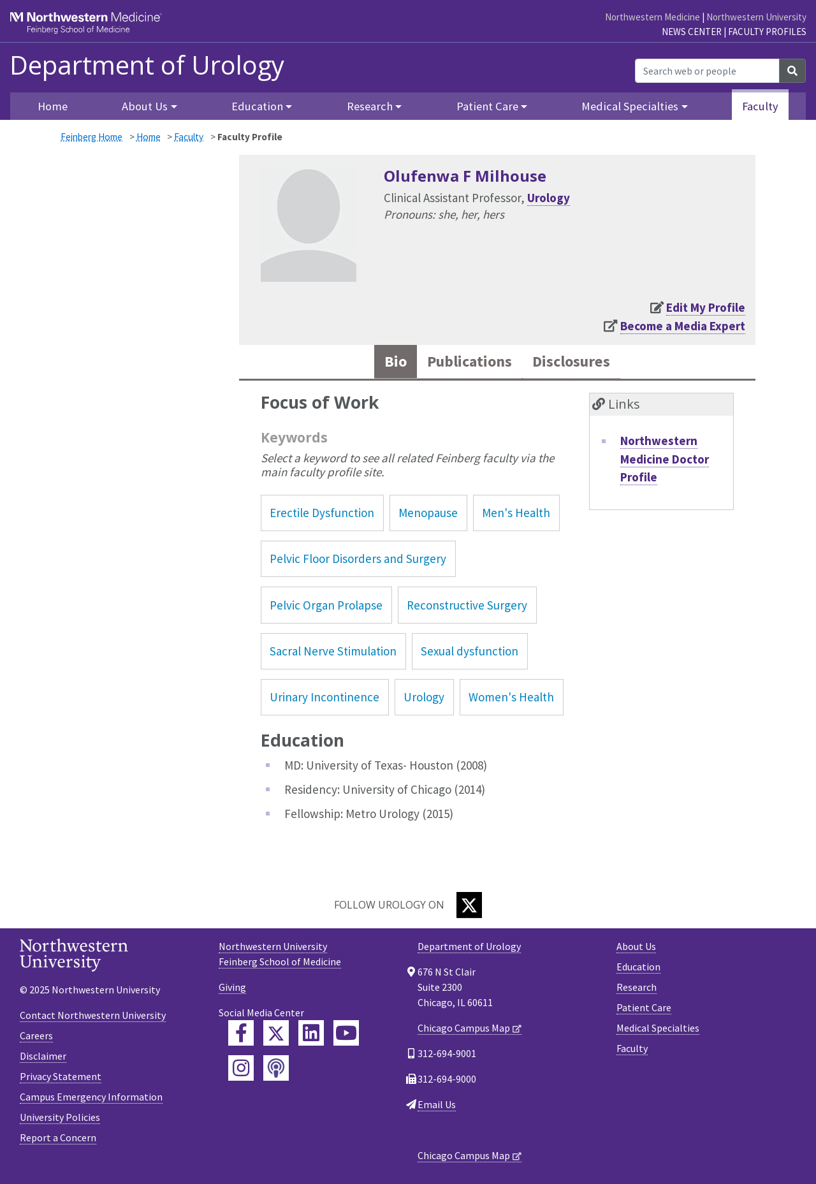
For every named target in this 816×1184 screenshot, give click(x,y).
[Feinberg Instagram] (241, 1068)
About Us (636, 946)
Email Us (437, 1105)
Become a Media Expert (682, 325)
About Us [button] (145, 106)
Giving (232, 987)
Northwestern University (756, 17)
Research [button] (370, 106)
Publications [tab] (468, 362)
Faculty (760, 106)
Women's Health (511, 697)
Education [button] (257, 106)
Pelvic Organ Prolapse (326, 605)
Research (636, 987)
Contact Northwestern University (93, 1015)
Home (148, 137)
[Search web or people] (707, 71)
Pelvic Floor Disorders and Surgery (358, 559)
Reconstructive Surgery (467, 605)
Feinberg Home (91, 137)
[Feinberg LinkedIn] (311, 1033)
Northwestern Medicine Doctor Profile (664, 459)
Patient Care (643, 1008)
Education (638, 967)
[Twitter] (469, 906)
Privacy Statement (60, 1077)
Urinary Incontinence (324, 697)
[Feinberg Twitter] (276, 1033)
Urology (548, 197)
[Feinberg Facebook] (241, 1033)
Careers (36, 1036)
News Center (692, 32)
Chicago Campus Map (464, 1028)
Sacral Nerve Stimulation (333, 651)
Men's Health (516, 513)
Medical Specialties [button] (629, 106)
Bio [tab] (391, 362)
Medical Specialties (657, 1028)
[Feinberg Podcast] (276, 1068)
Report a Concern (58, 1138)
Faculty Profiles (767, 32)
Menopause (428, 513)
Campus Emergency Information (91, 1097)
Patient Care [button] (487, 106)
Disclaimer (43, 1056)
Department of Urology (147, 65)
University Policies (60, 1117)
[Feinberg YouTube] (346, 1033)
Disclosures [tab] (574, 362)
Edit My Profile (705, 307)
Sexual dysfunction (469, 651)
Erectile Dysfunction (322, 513)
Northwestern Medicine (652, 17)
